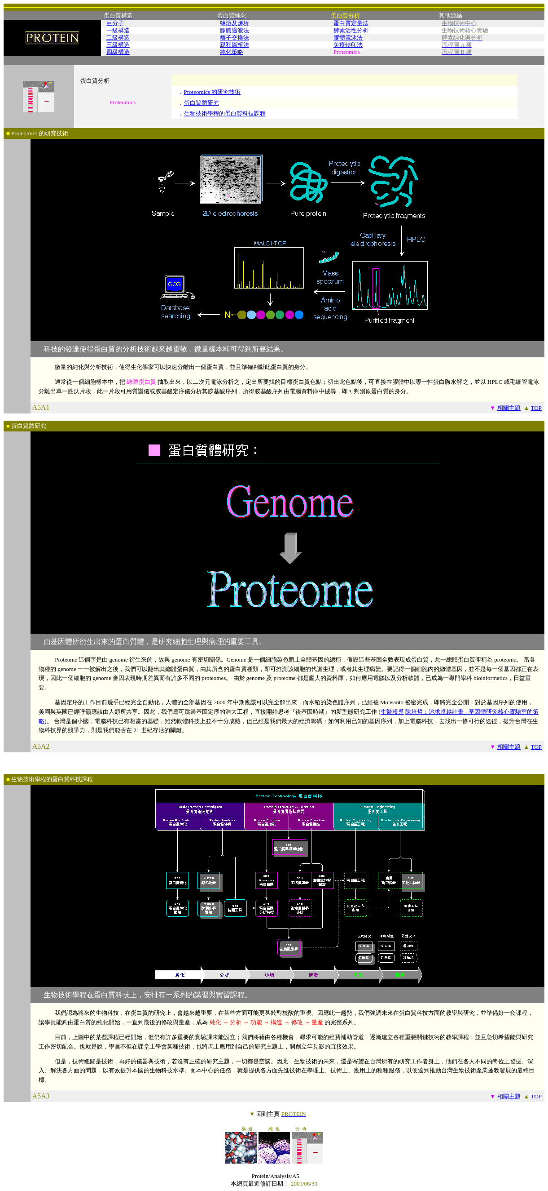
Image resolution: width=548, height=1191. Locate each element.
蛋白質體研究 (201, 102)
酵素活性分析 (350, 30)
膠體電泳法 (348, 37)
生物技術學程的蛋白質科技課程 (225, 113)
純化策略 (231, 52)
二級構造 (118, 37)
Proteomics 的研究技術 (212, 92)
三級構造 (118, 44)
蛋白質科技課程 (72, 779)
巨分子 (115, 23)
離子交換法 (234, 37)
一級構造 (118, 30)
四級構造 (118, 52)
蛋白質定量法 (350, 23)
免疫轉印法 (348, 44)
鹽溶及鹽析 (234, 23)
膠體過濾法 (234, 30)
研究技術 (56, 133)
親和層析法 (234, 44)
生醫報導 (392, 711)
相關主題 (509, 407)
